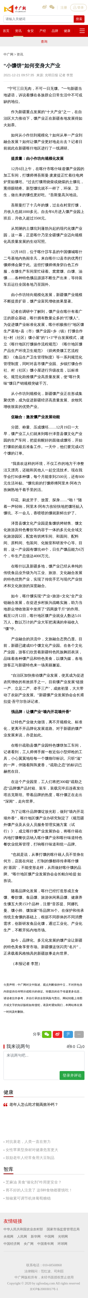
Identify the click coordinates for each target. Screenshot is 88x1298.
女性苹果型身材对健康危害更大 (32, 1150)
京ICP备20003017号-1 (44, 1289)
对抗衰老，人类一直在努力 (28, 1142)
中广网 (8, 54)
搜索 (79, 19)
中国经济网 (12, 1244)
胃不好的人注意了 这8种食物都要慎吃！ (39, 1190)
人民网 (22, 1236)
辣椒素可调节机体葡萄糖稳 (28, 1198)
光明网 (63, 1236)
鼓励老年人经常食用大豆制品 (30, 1158)
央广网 (29, 1244)
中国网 (49, 1236)
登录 (78, 7)
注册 (64, 7)
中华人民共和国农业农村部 (23, 1229)
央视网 (8, 1236)
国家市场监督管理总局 (63, 1229)
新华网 (36, 1236)
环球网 (62, 1244)
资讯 (20, 54)
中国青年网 (45, 1244)
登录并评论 (72, 1075)
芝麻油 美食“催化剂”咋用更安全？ (34, 1182)
